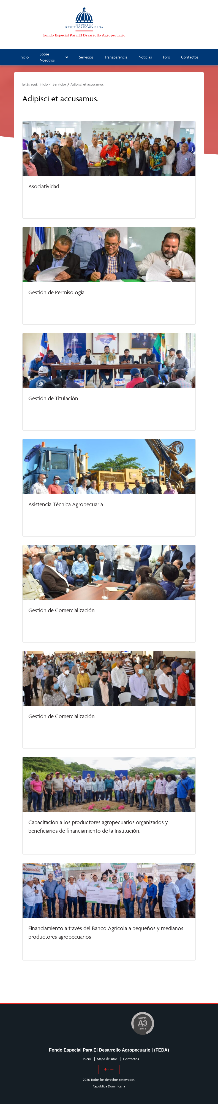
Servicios (86, 57)
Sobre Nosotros (54, 57)
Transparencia (116, 57)
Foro (166, 57)
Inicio (24, 57)
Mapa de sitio (107, 1059)
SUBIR (109, 1069)
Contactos (189, 57)
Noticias (145, 57)
